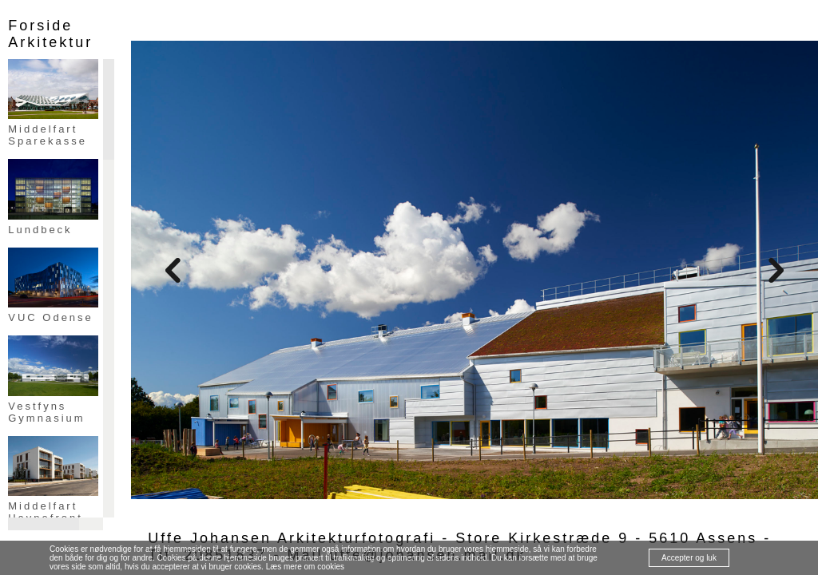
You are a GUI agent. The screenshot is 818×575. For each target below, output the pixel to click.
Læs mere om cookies (305, 566)
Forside (40, 26)
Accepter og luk (689, 557)
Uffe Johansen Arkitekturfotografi (291, 538)
